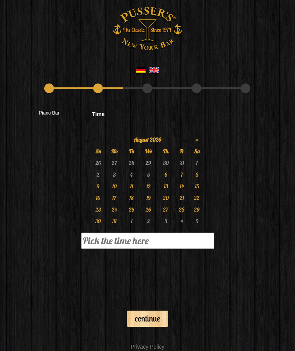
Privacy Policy (147, 347)
